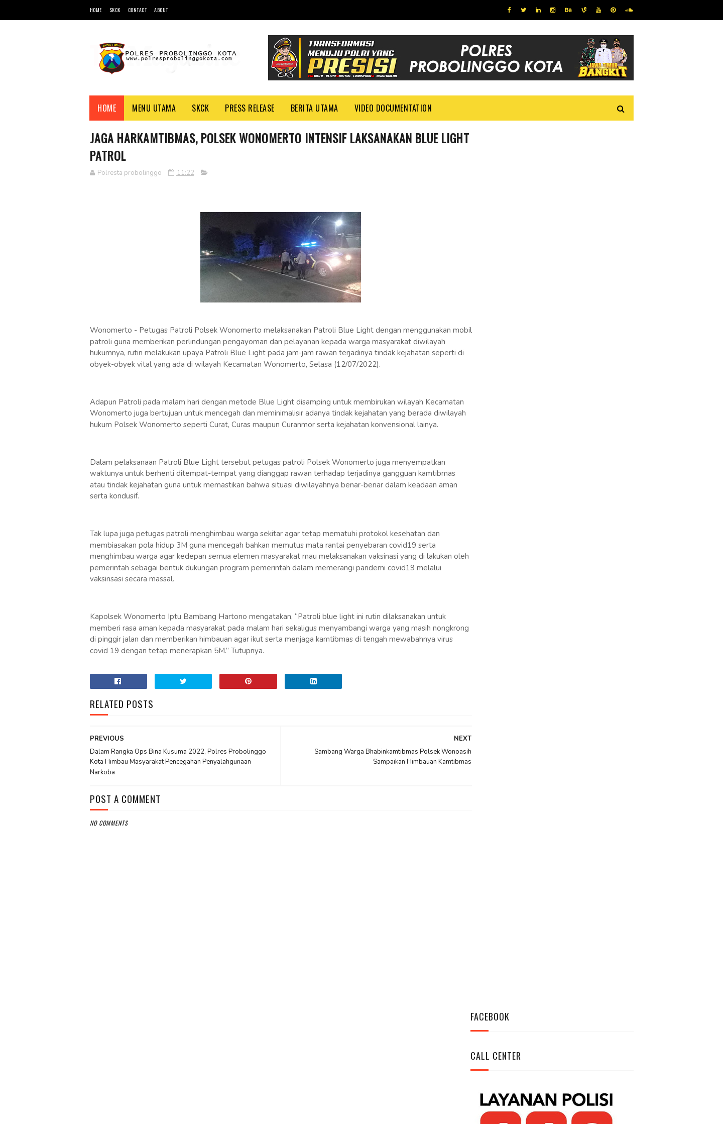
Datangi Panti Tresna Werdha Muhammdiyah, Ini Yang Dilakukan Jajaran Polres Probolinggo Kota (575, 453)
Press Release (250, 108)
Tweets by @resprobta (514, 386)
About (161, 10)
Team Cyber (132, 1111)
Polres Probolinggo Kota (213, 1111)
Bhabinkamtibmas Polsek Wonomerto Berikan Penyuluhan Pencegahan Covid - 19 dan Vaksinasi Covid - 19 (544, 570)
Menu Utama (154, 108)
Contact (137, 10)
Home (96, 10)
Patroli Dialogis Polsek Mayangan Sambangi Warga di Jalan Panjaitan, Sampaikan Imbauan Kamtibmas (547, 637)
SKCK (114, 10)
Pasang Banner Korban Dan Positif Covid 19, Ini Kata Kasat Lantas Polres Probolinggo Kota (576, 509)
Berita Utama (314, 108)
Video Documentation (393, 108)
